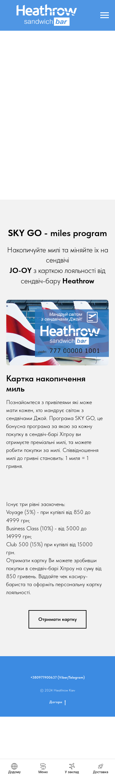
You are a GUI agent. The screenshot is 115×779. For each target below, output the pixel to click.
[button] (57, 619)
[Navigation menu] (104, 15)
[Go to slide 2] (42, 190)
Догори (57, 702)
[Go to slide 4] (54, 190)
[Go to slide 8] (79, 190)
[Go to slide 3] (48, 190)
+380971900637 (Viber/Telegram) (57, 677)
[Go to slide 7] (73, 190)
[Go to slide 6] (66, 190)
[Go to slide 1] (36, 190)
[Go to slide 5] (60, 190)
